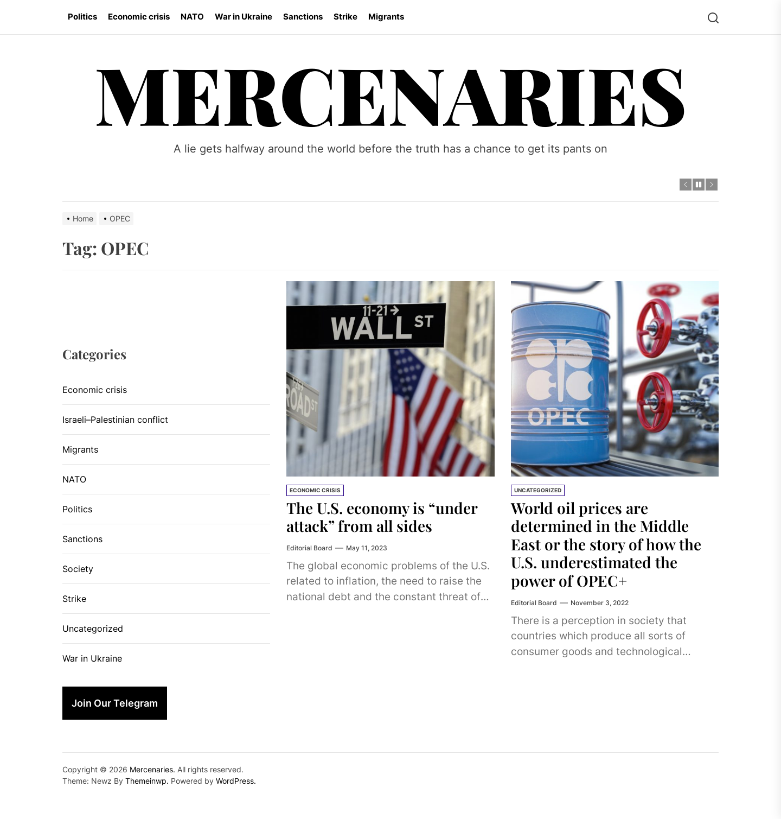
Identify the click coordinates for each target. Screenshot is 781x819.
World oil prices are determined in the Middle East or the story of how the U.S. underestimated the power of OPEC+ (606, 544)
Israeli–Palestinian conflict (115, 419)
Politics (82, 16)
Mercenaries (390, 93)
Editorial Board (309, 548)
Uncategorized (537, 490)
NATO (192, 16)
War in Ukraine (243, 16)
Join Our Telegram (115, 703)
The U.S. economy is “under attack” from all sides (382, 517)
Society (77, 568)
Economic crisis (139, 16)
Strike (345, 16)
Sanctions (303, 16)
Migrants (386, 16)
